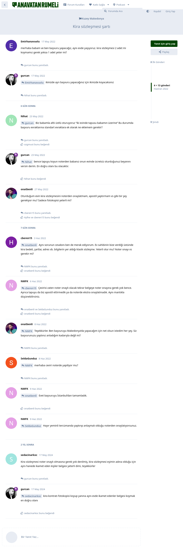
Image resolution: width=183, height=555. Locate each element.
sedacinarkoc (33, 496)
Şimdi (154, 122)
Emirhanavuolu (34, 82)
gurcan (29, 123)
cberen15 (30, 288)
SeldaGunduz (33, 426)
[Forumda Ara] (122, 11)
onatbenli (31, 245)
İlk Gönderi (157, 62)
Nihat (28, 162)
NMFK (28, 331)
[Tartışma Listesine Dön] (4, 4)
